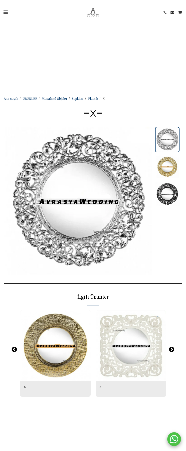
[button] (5, 12)
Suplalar (78, 99)
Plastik (93, 99)
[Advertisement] (91, 35)
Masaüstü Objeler (54, 99)
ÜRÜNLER (30, 99)
